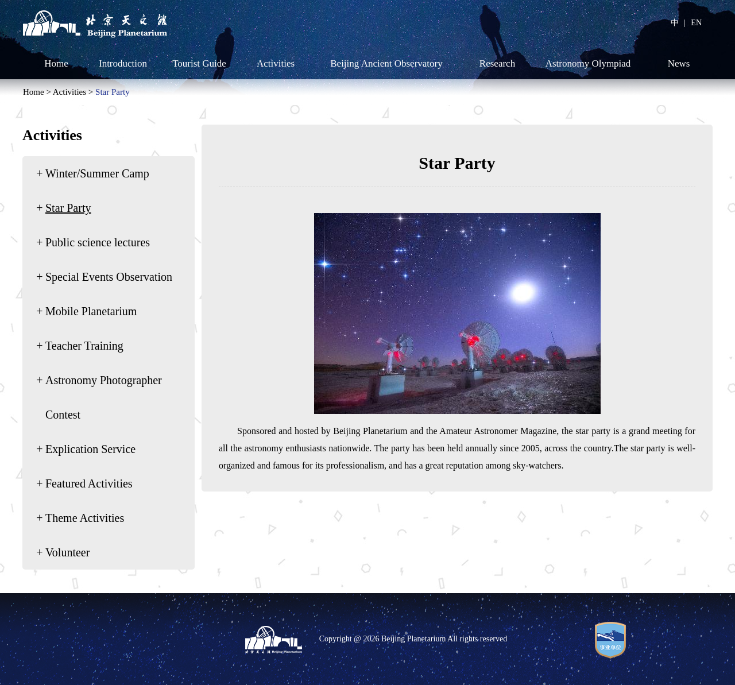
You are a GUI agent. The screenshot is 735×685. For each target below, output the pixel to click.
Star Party (112, 91)
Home (56, 63)
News (679, 63)
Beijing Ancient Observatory (386, 63)
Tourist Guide (199, 63)
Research (497, 63)
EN (696, 22)
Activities (276, 63)
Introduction (123, 63)
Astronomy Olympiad (588, 63)
